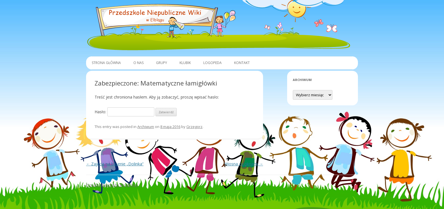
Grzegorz (194, 126)
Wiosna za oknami (243, 164)
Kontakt (242, 62)
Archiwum (145, 126)
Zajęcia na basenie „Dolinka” (115, 164)
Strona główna (106, 62)
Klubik (185, 62)
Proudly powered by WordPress (112, 185)
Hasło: (124, 111)
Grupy (161, 62)
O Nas (138, 62)
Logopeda (212, 62)
